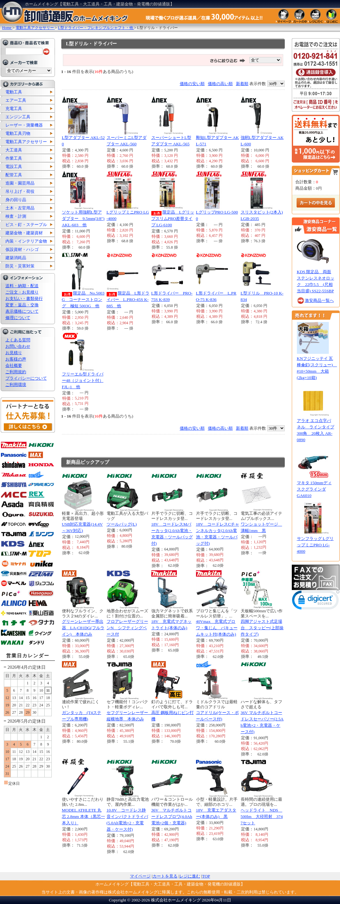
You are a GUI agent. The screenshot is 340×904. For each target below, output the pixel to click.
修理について (17, 317)
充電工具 (13, 108)
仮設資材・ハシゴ (22, 249)
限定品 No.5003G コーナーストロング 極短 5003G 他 (83, 299)
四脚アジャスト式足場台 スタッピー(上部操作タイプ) (262, 628)
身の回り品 (15, 199)
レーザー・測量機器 (24, 125)
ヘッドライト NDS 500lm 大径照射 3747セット (262, 816)
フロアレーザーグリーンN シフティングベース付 (127, 628)
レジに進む (189, 876)
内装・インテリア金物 (26, 241)
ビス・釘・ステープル (26, 224)
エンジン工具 (17, 116)
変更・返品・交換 (22, 305)
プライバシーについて (26, 378)
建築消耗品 (15, 257)
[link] (316, 601)
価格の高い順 (220, 83)
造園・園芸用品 (19, 183)
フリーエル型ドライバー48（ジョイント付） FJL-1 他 (82, 380)
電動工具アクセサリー (26, 141)
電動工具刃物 (17, 133)
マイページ (140, 876)
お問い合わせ (17, 346)
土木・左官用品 (19, 208)
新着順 (242, 83)
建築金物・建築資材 (24, 232)
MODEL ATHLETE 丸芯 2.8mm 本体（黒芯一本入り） (83, 816)
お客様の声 (15, 359)
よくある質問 (17, 340)
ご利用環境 (15, 384)
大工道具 (13, 150)
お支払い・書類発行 (24, 298)
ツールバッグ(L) (122, 524)
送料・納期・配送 (22, 285)
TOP (206, 876)
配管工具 (13, 174)
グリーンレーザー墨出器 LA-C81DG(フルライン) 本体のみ (83, 628)
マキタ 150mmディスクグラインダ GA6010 (314, 489)
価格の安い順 (192, 83)
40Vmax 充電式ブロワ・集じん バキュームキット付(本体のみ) (217, 628)
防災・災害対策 (19, 266)
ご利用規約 (15, 371)
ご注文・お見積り (22, 292)
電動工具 (13, 92)
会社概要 (13, 365)
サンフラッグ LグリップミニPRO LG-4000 (315, 545)
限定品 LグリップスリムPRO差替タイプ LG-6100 (172, 218)
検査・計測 (15, 216)
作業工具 (13, 158)
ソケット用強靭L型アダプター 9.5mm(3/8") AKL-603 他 (83, 218)
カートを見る (165, 876)
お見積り (13, 352)
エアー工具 (15, 100)
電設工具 (13, 166)
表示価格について (22, 311)
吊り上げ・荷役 (19, 191)
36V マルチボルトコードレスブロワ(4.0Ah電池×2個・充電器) (171, 816)
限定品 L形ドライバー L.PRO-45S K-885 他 (128, 299)
